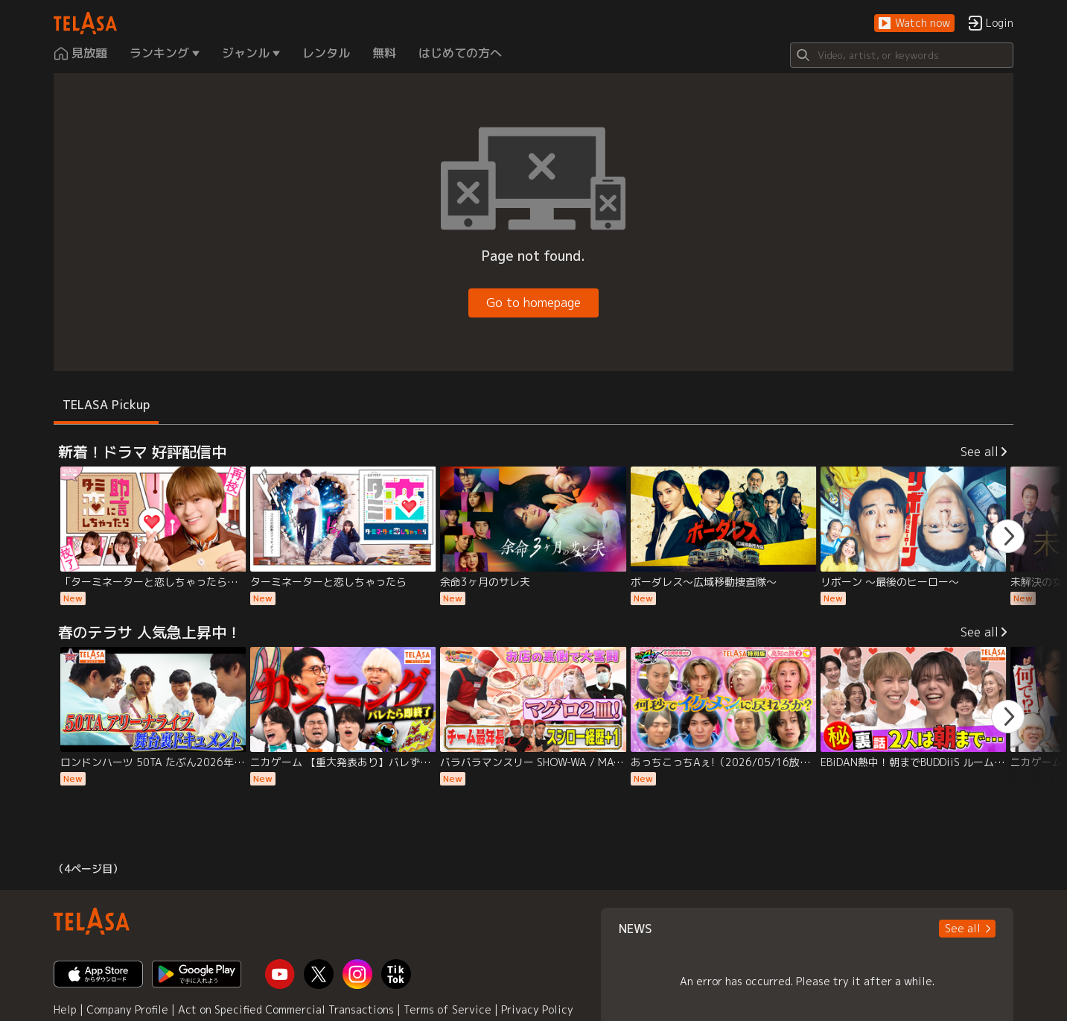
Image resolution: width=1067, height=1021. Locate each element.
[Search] (901, 55)
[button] (914, 23)
